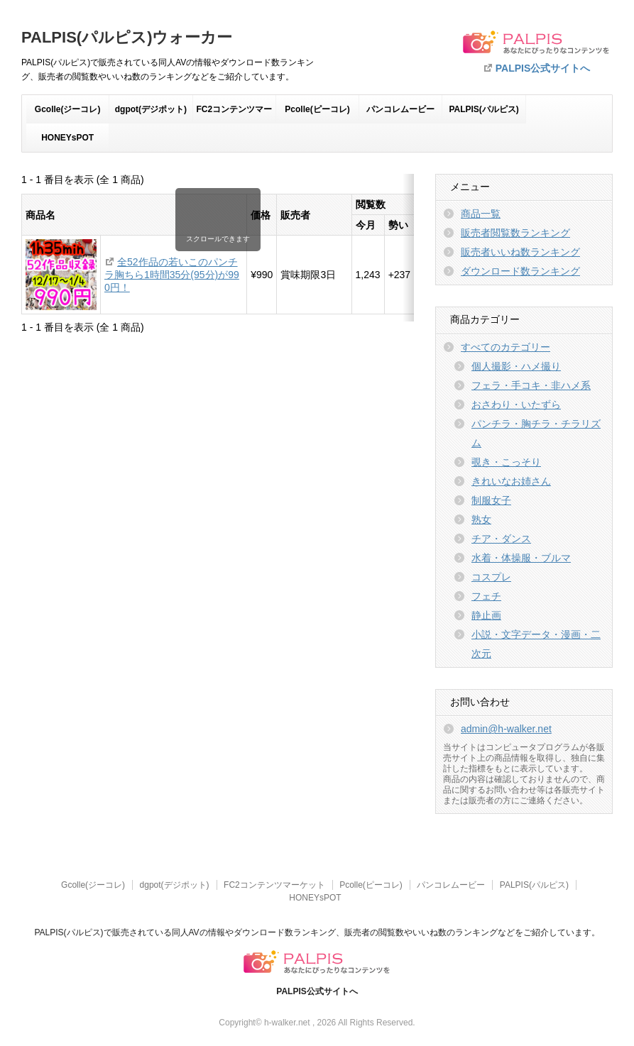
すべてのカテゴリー (505, 347)
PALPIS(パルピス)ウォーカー (126, 37)
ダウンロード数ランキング (520, 271)
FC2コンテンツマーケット (234, 113)
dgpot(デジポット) (151, 109)
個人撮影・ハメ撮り (516, 366)
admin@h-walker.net (506, 728)
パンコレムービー (400, 109)
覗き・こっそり (506, 462)
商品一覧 (481, 213)
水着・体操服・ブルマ (521, 557)
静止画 (486, 615)
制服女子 (491, 500)
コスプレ (491, 577)
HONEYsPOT (67, 138)
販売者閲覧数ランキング (515, 232)
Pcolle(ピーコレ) (317, 109)
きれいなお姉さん (511, 481)
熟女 (481, 519)
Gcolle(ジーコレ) (68, 109)
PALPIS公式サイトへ (543, 68)
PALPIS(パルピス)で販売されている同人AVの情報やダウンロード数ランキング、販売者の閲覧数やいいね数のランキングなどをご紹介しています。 (316, 932)
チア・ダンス (501, 538)
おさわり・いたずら (516, 404)
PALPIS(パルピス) (483, 109)
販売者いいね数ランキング (520, 252)
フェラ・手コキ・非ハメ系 (531, 385)
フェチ (486, 596)
